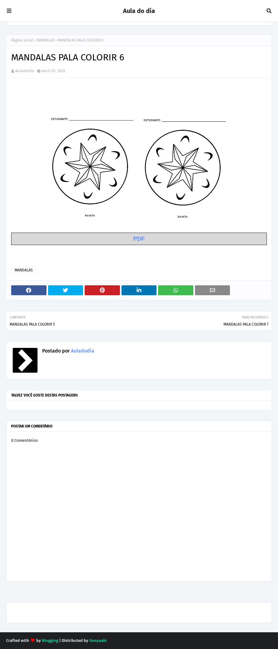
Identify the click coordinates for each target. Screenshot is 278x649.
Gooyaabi (98, 640)
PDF (139, 238)
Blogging (50, 640)
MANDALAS (46, 40)
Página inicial (22, 40)
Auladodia (24, 70)
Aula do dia (139, 11)
